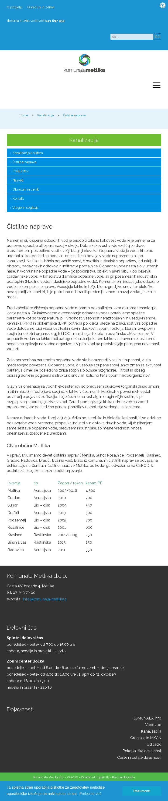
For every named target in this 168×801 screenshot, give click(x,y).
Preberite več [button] (90, 794)
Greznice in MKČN (145, 738)
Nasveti (18, 180)
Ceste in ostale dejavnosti (139, 757)
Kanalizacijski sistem (28, 153)
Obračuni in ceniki (40, 7)
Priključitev (20, 171)
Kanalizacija (151, 731)
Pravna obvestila (123, 777)
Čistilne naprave (24, 162)
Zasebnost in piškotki (95, 777)
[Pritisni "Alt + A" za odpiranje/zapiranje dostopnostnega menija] (163, 5)
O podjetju (15, 7)
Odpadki (154, 744)
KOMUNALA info (146, 718)
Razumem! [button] (141, 791)
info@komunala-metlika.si (45, 599)
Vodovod (153, 725)
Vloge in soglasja (25, 207)
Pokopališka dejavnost (142, 751)
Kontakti (18, 198)
